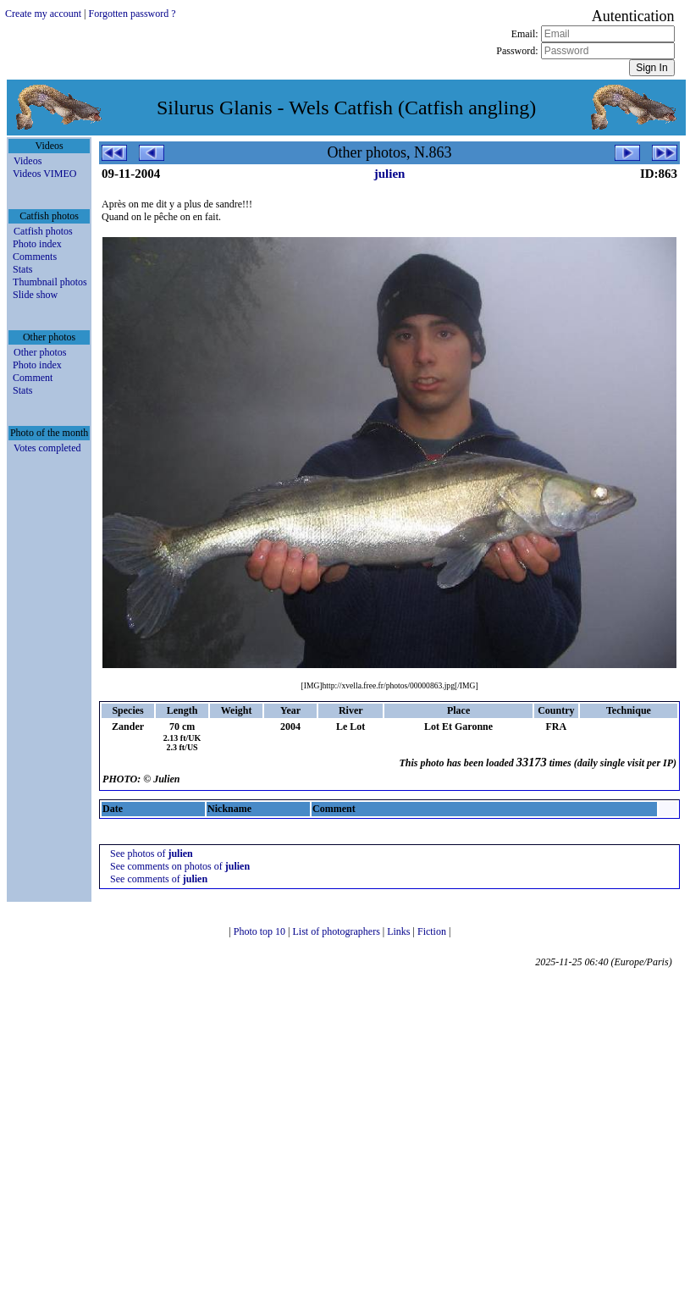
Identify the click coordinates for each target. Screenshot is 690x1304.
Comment (32, 378)
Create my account (43, 13)
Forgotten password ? (131, 13)
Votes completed (47, 448)
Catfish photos (43, 231)
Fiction (433, 931)
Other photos (40, 352)
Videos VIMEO (44, 174)
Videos (27, 161)
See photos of (151, 853)
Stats (22, 269)
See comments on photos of (180, 866)
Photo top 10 (261, 931)
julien (390, 173)
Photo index (37, 244)
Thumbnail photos (50, 282)
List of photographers (337, 931)
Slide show (35, 295)
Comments (35, 256)
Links (399, 931)
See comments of (158, 879)
